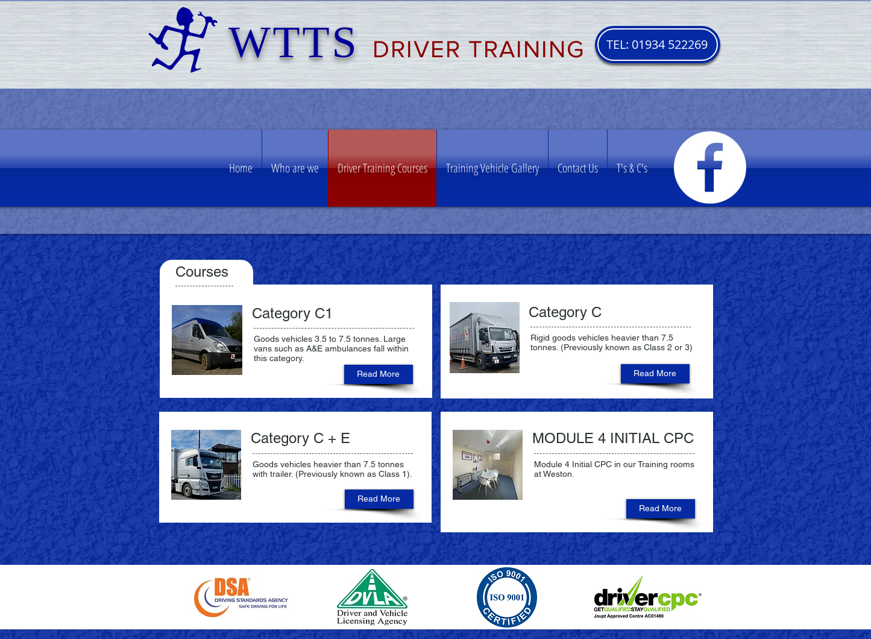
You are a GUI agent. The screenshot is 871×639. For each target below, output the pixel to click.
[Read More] (378, 374)
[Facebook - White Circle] (709, 167)
